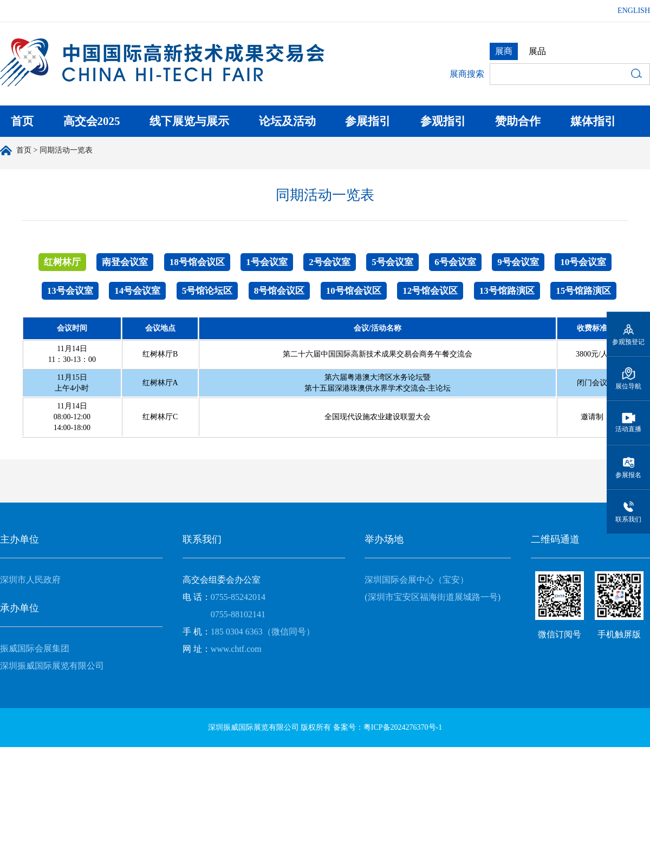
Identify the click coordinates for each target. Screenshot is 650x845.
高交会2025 (91, 121)
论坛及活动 (287, 121)
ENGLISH (634, 10)
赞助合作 (518, 121)
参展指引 (368, 121)
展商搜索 (467, 73)
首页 (22, 121)
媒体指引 (593, 121)
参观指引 (443, 121)
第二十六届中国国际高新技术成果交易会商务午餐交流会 (377, 354)
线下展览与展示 (189, 121)
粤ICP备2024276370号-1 (402, 727)
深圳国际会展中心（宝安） (417, 579)
